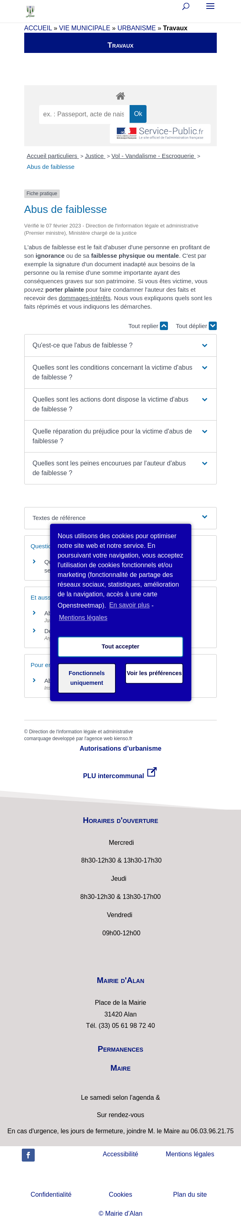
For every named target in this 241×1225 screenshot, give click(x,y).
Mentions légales (190, 1154)
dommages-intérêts (85, 298)
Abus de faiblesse (50, 166)
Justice (95, 155)
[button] (120, 345)
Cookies (120, 1194)
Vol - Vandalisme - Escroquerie (153, 155)
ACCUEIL (38, 28)
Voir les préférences (154, 673)
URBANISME (136, 28)
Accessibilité (120, 1154)
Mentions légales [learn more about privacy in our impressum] (83, 617)
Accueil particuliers (53, 155)
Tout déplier (196, 326)
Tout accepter (120, 647)
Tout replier (148, 326)
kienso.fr (123, 738)
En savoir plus (129, 605)
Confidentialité (51, 1194)
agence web (99, 738)
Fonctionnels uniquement (87, 678)
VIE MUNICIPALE (84, 28)
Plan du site (190, 1194)
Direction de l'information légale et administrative (81, 732)
